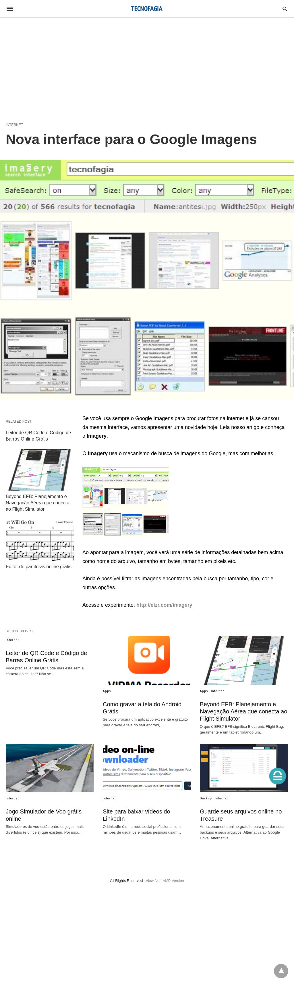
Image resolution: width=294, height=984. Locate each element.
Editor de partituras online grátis (38, 564)
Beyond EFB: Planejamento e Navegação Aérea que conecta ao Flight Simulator (37, 501)
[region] (147, 67)
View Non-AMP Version (165, 880)
